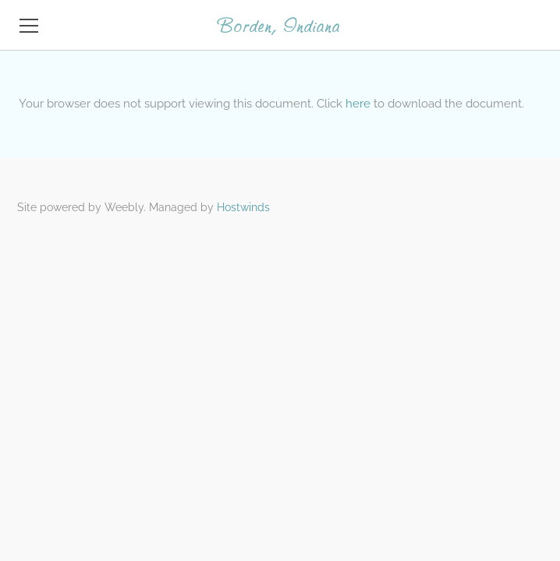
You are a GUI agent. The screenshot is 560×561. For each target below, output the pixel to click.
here (358, 104)
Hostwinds (243, 207)
